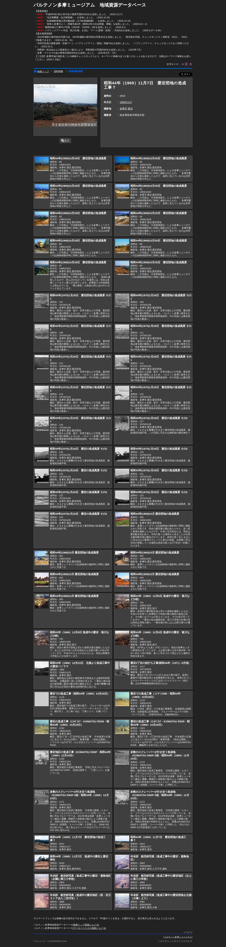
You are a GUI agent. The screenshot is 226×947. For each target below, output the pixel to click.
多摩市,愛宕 (126, 108)
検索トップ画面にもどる (86, 924)
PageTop (189, 932)
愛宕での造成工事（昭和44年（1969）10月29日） (80, 693)
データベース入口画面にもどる (89, 928)
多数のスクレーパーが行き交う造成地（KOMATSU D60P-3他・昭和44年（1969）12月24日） (159, 755)
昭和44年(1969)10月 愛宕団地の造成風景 (154, 513)
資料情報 (58, 71)
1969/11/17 (126, 102)
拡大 (65, 140)
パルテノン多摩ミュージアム (178, 937)
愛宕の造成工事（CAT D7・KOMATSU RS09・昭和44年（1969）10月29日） (79, 723)
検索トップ (41, 71)
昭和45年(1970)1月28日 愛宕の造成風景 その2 (159, 418)
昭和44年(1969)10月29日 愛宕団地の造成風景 (78, 158)
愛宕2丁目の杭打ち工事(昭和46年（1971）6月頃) (159, 662)
